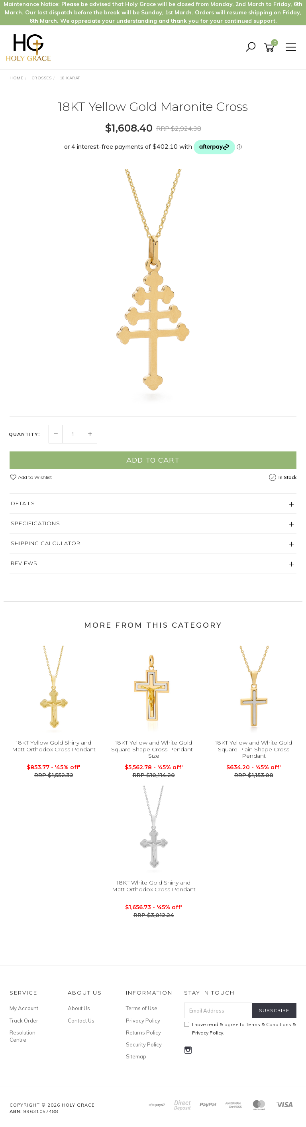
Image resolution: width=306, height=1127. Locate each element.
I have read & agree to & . (240, 1028)
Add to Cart (153, 460)
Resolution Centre (22, 1036)
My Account (24, 1008)
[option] (153, 288)
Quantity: (24, 434)
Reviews (24, 563)
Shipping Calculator (45, 543)
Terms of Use (141, 1008)
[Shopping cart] (271, 47)
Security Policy (144, 1044)
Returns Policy (143, 1032)
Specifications (35, 523)
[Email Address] (218, 1010)
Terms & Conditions (268, 1024)
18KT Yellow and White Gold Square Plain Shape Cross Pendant (253, 749)
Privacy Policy (143, 1020)
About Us (79, 1008)
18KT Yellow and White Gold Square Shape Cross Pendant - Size (153, 749)
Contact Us (81, 1020)
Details (23, 503)
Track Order (24, 1020)
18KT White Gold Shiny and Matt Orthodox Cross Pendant (154, 886)
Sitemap (136, 1056)
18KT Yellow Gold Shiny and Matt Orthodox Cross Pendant (54, 746)
